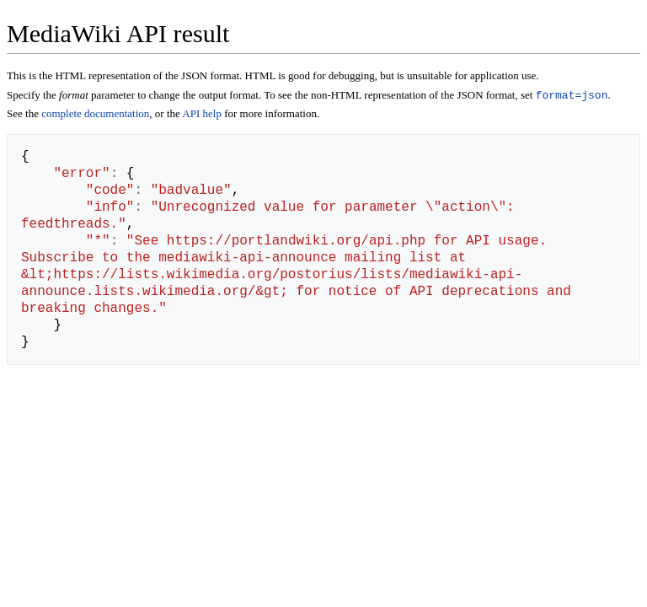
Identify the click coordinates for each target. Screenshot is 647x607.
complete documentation (95, 115)
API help (202, 115)
